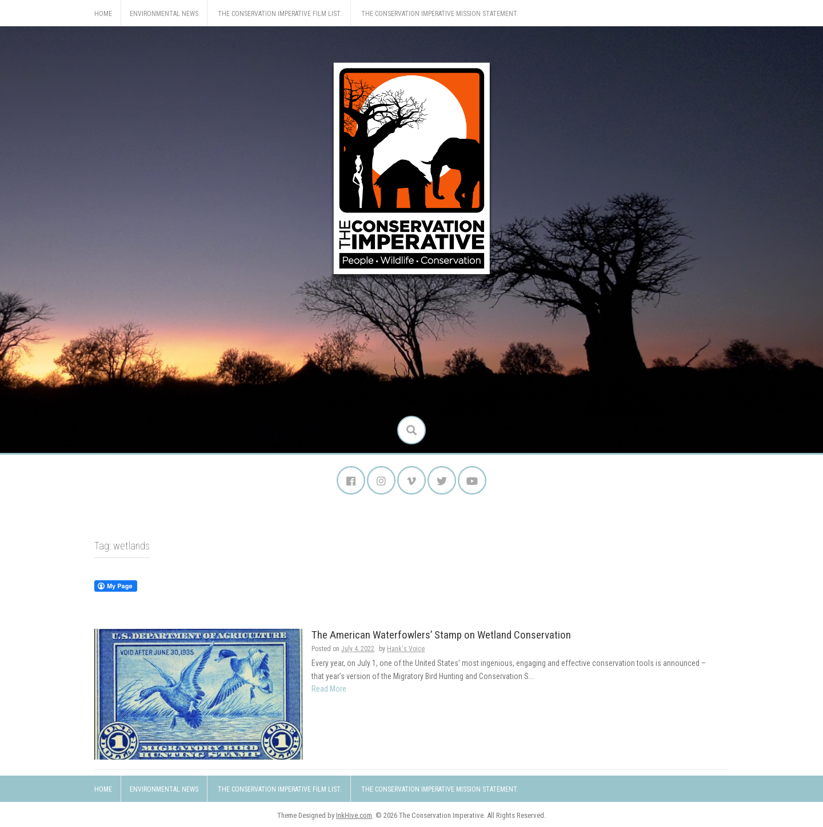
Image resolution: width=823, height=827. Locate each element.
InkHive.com (354, 815)
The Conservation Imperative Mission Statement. (439, 14)
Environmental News (164, 14)
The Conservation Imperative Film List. (280, 14)
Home (103, 14)
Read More (328, 688)
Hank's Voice (406, 649)
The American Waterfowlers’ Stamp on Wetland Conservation (441, 634)
